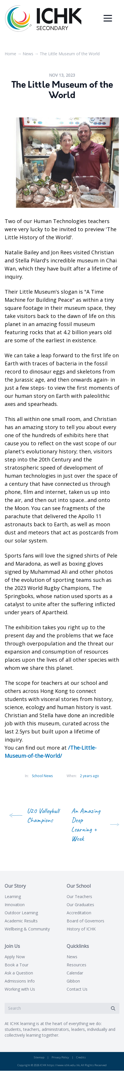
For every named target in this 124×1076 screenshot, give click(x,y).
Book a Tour (16, 965)
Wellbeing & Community (27, 929)
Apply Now (15, 956)
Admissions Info (20, 981)
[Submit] (113, 1008)
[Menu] (107, 18)
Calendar (75, 973)
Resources (76, 965)
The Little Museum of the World (70, 53)
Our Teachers (79, 896)
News (28, 53)
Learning (13, 896)
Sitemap (39, 1057)
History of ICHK (81, 929)
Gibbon (73, 981)
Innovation (15, 904)
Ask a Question (19, 973)
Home (10, 53)
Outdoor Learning (21, 912)
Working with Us (20, 989)
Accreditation (79, 912)
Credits (81, 1057)
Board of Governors (85, 921)
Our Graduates (80, 904)
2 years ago (89, 775)
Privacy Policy (60, 1057)
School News (42, 775)
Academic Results (21, 921)
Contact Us (77, 989)
